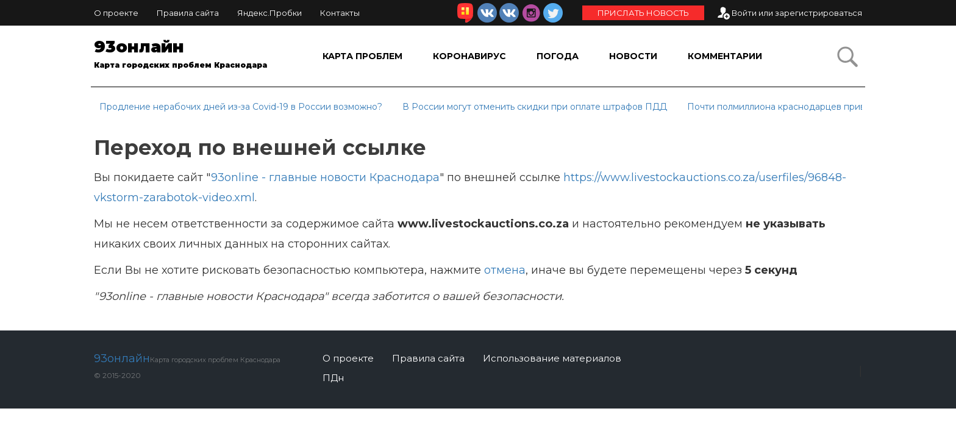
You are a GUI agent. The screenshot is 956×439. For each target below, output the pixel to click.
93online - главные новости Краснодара (325, 177)
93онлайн (190, 56)
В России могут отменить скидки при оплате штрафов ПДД (534, 106)
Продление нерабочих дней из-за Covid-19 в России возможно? (240, 106)
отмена (505, 270)
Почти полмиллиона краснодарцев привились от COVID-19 (817, 106)
